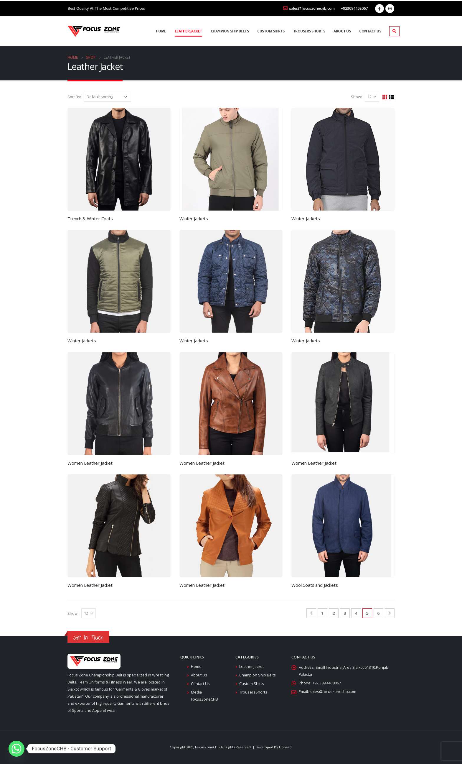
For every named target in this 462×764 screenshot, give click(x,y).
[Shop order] (107, 97)
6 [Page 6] (378, 613)
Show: (356, 96)
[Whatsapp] (16, 749)
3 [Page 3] (345, 613)
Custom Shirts (271, 31)
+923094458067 (354, 8)
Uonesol (286, 747)
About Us (342, 31)
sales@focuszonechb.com (309, 8)
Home (161, 31)
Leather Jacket (188, 31)
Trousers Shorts (309, 31)
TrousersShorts (253, 692)
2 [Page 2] (333, 613)
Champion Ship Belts (230, 31)
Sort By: (74, 96)
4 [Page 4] (356, 613)
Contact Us (370, 31)
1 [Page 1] (322, 613)
